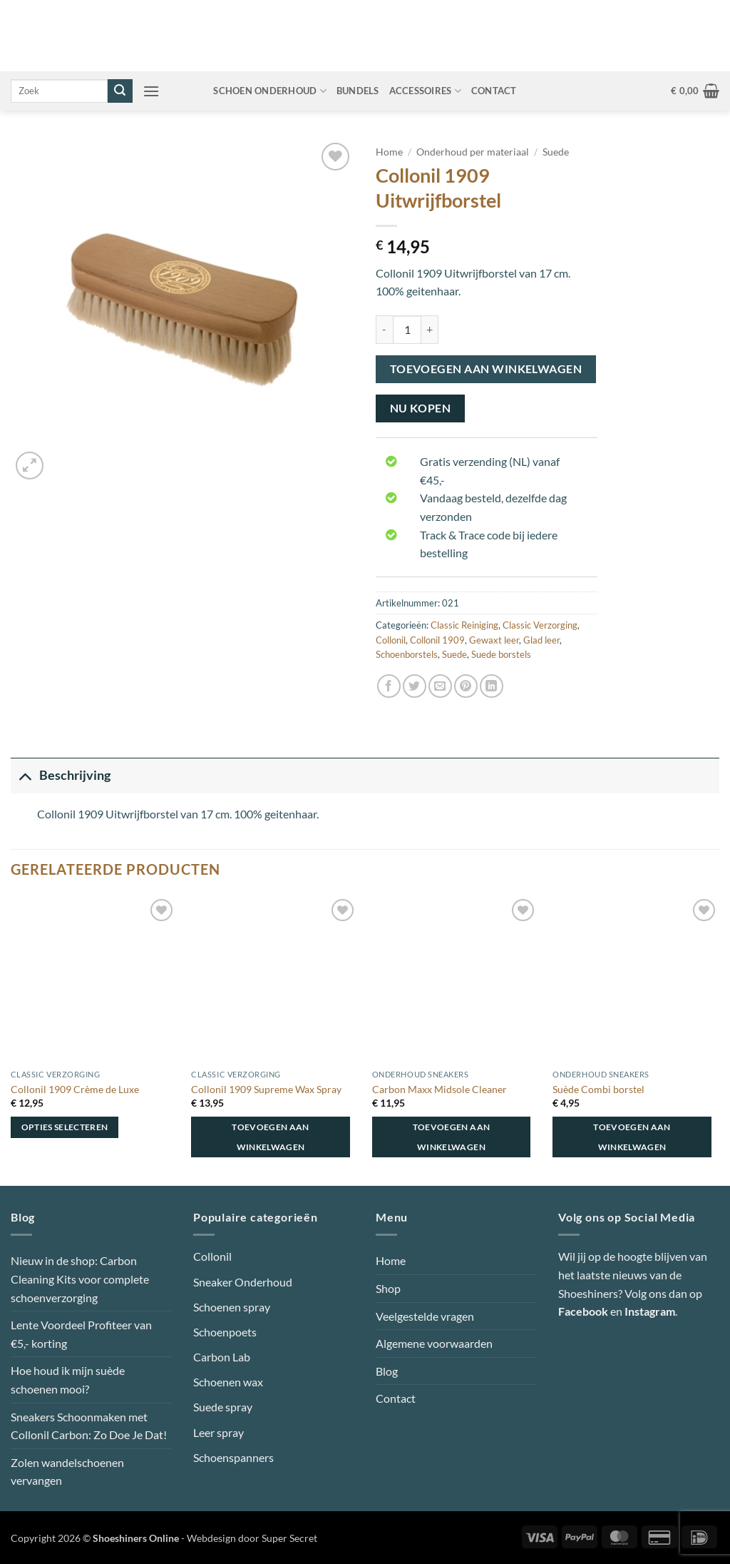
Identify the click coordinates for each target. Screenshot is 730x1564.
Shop (388, 1288)
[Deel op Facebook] (389, 686)
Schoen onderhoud (270, 91)
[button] (151, 90)
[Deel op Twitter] (414, 686)
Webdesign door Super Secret (252, 1538)
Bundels (357, 90)
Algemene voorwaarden (434, 1343)
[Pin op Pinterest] (466, 686)
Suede (556, 152)
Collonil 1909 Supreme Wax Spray (266, 1089)
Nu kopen (420, 408)
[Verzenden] (120, 91)
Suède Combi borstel (598, 1089)
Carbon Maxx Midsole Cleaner (439, 1089)
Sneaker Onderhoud (242, 1282)
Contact (494, 90)
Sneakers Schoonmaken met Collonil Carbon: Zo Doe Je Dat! (89, 1426)
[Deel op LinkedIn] (491, 686)
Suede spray (222, 1406)
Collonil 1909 (437, 640)
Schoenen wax (228, 1381)
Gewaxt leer (494, 640)
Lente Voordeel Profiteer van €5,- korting (81, 1334)
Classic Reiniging (464, 625)
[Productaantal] (407, 329)
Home (389, 152)
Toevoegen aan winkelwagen (486, 368)
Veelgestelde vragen (425, 1316)
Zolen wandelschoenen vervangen (67, 1472)
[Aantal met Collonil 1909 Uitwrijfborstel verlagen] (384, 329)
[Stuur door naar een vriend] (440, 686)
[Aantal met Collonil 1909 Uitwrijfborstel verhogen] (429, 329)
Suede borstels (501, 654)
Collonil (391, 640)
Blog (387, 1371)
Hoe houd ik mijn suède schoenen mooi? (68, 1380)
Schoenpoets (225, 1332)
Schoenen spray (231, 1307)
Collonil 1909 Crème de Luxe (75, 1089)
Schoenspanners (233, 1457)
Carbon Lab (221, 1357)
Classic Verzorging (540, 625)
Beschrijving (60, 775)
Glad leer (541, 640)
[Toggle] (24, 775)
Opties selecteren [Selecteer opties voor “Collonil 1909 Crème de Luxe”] (64, 1127)
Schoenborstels (407, 654)
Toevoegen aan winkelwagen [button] (270, 1137)
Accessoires (425, 91)
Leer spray (218, 1432)
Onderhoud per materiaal (472, 152)
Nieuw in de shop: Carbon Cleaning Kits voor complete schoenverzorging (80, 1279)
